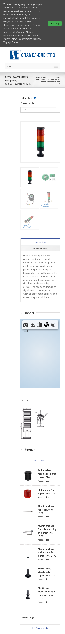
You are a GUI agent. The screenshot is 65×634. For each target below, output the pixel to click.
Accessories (40, 459)
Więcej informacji (11, 42)
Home (38, 77)
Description (40, 241)
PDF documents (40, 628)
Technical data (40, 248)
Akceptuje (55, 23)
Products (46, 77)
